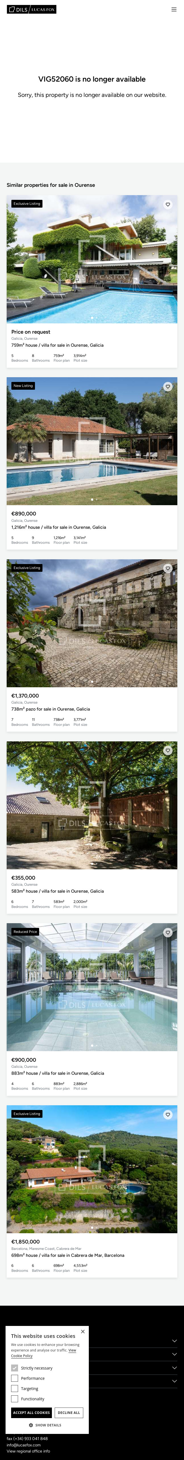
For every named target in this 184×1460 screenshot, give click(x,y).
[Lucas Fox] (32, 9)
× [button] (82, 1332)
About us (16, 1340)
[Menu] (174, 9)
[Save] (168, 204)
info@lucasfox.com (24, 1445)
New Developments (27, 1381)
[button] (47, 1425)
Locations (17, 1367)
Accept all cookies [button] (31, 1412)
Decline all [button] (69, 1412)
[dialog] (47, 1380)
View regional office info (29, 1451)
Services (15, 1354)
